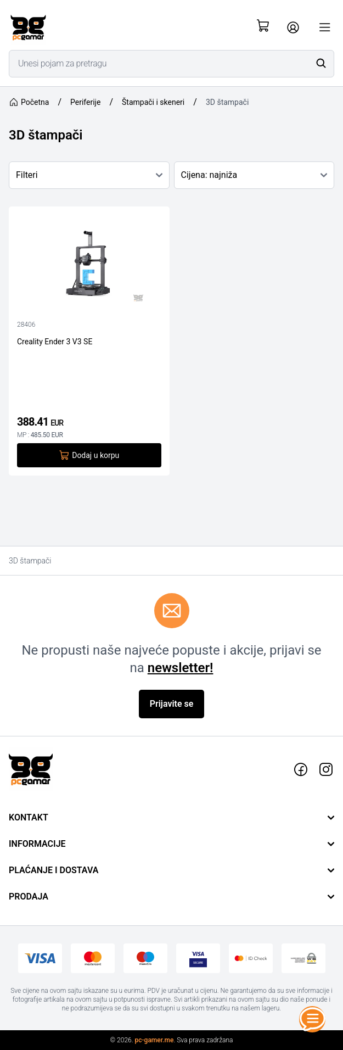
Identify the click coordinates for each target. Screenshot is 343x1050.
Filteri (89, 175)
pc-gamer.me (154, 1040)
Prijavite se (172, 704)
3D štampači (227, 102)
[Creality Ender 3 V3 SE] (89, 264)
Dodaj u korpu (89, 455)
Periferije (85, 102)
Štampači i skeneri (153, 102)
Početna (29, 102)
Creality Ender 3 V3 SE (54, 341)
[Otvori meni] (325, 27)
